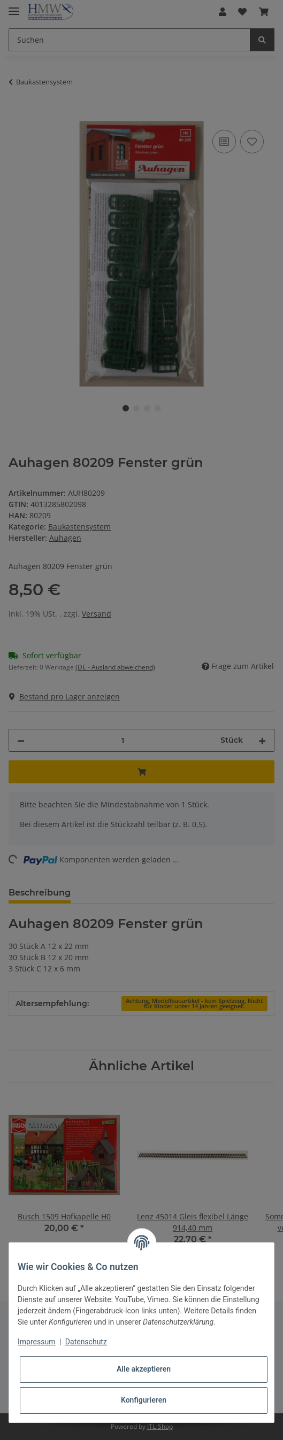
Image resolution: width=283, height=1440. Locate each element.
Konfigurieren (143, 1400)
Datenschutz (86, 1341)
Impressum (36, 1341)
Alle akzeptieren (144, 1369)
